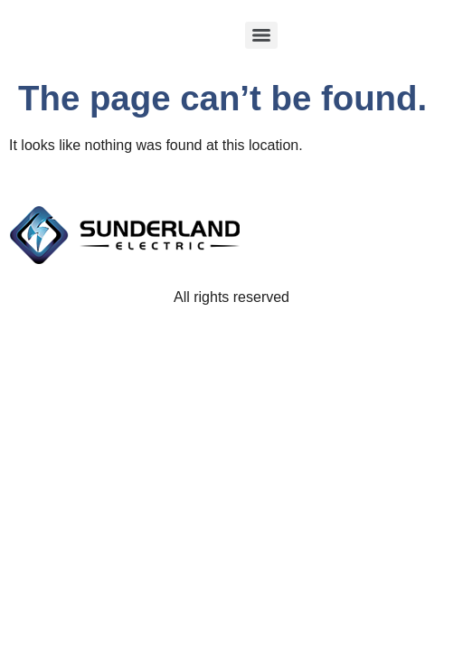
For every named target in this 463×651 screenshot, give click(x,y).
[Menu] (261, 35)
